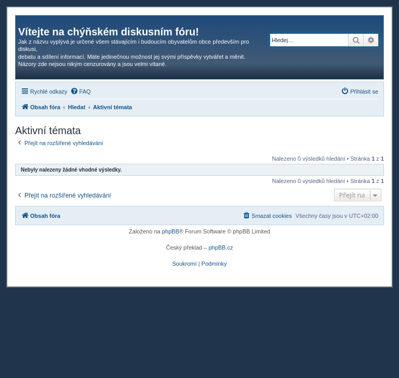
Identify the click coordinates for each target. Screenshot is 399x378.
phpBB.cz (220, 247)
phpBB (170, 231)
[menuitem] (80, 91)
